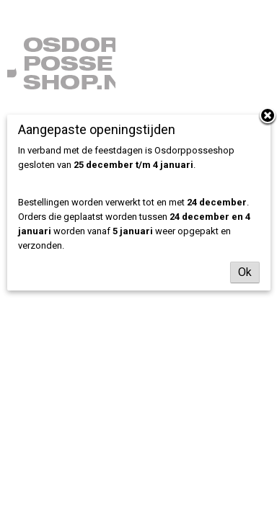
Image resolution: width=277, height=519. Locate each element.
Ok (245, 272)
